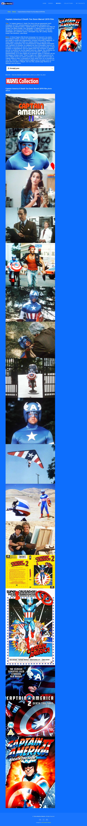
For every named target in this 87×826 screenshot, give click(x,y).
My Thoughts (80, 3)
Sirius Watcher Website (46, 822)
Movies (14, 11)
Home (44, 3)
